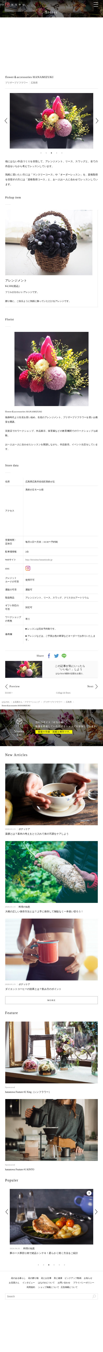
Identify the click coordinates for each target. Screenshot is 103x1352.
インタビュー (28, 1283)
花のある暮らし (18, 1278)
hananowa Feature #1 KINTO (19, 1169)
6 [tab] (64, 1265)
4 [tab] (56, 153)
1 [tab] (41, 153)
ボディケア (24, 829)
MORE (51, 1000)
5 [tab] (62, 153)
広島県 (34, 82)
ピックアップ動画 (73, 1278)
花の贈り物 (33, 1278)
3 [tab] (51, 153)
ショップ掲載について (48, 1287)
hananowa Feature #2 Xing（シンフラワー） (28, 1092)
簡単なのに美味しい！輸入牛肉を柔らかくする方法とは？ (41, 1253)
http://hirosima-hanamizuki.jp (38, 559)
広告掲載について (69, 1287)
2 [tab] (46, 153)
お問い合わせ (64, 1283)
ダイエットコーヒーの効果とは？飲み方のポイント (33, 989)
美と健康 (58, 1278)
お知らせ (88, 1278)
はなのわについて (46, 1283)
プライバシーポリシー (83, 1283)
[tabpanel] (51, 121)
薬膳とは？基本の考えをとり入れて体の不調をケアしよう (37, 834)
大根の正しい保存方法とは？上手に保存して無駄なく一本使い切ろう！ (44, 911)
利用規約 (31, 1287)
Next (97, 120)
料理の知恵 (24, 907)
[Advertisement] (51, 43)
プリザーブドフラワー (16, 82)
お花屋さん (14, 1283)
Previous (6, 120)
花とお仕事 (46, 1278)
